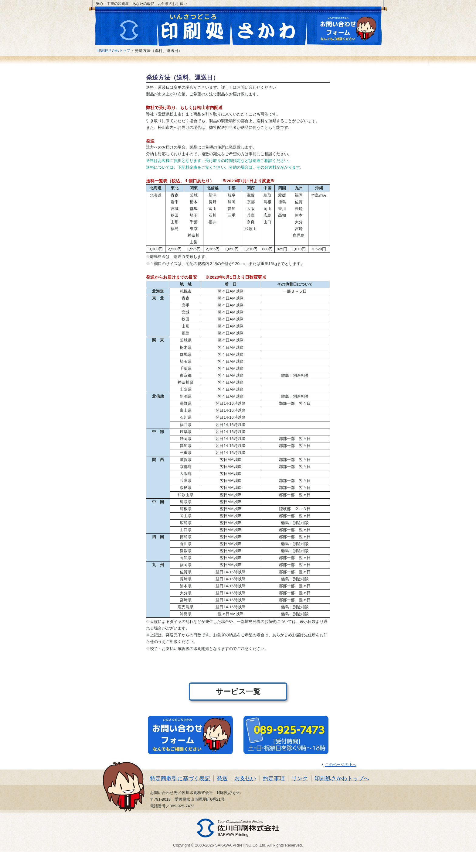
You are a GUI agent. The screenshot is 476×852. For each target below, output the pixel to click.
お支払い (245, 778)
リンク (299, 778)
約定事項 (274, 778)
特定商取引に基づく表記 (180, 778)
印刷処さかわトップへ (341, 778)
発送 (222, 778)
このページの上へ (340, 764)
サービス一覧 (238, 691)
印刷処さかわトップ (113, 50)
